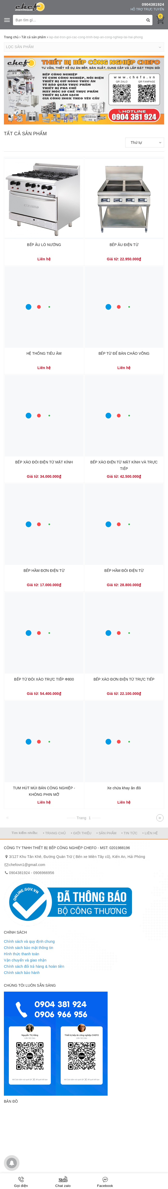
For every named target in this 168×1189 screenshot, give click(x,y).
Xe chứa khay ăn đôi (124, 788)
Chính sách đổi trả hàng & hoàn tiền (34, 966)
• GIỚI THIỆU (81, 833)
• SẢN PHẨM (106, 833)
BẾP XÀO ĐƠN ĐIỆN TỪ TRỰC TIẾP (124, 679)
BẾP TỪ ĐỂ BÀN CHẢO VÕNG (124, 353)
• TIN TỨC (129, 833)
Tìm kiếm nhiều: (24, 833)
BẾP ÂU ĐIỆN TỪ (124, 245)
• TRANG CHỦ (54, 833)
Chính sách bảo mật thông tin (28, 948)
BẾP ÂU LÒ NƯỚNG (44, 245)
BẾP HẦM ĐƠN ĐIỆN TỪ (44, 570)
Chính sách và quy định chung (29, 941)
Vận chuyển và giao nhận (25, 960)
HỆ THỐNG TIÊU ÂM (43, 353)
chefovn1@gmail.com (27, 865)
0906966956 (43, 873)
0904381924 (153, 4)
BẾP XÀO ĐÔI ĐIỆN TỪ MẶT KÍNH (44, 462)
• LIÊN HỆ (150, 833)
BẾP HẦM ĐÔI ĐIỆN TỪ (124, 570)
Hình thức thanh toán (21, 954)
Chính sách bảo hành (22, 973)
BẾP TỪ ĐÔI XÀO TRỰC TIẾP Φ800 (44, 679)
